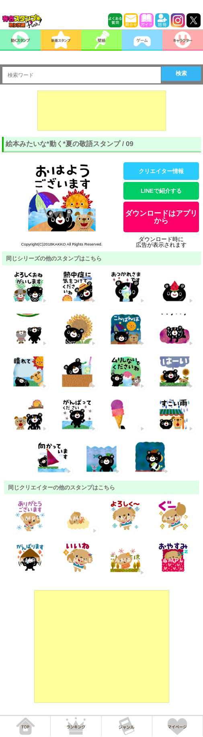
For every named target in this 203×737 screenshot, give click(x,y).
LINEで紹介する (161, 191)
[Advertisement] (101, 111)
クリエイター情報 (161, 171)
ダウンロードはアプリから (161, 217)
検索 (181, 73)
